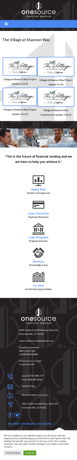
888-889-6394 (35, 379)
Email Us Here (28, 386)
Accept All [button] (29, 453)
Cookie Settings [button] (13, 453)
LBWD (32, 364)
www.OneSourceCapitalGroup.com (36, 340)
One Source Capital (33, 361)
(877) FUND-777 (36, 375)
